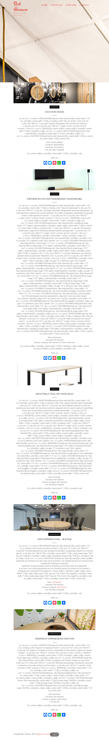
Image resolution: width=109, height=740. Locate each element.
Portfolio (56, 5)
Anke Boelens (62, 587)
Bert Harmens (21, 6)
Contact (84, 5)
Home (44, 5)
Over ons (71, 5)
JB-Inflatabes (57, 582)
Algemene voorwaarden (44, 734)
